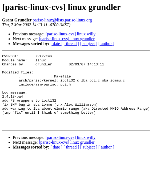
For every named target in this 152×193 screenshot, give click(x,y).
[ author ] (106, 43)
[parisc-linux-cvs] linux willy (71, 34)
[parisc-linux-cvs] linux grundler (67, 38)
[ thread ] (71, 43)
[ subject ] (88, 43)
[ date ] (56, 43)
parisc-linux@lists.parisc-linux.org (62, 20)
